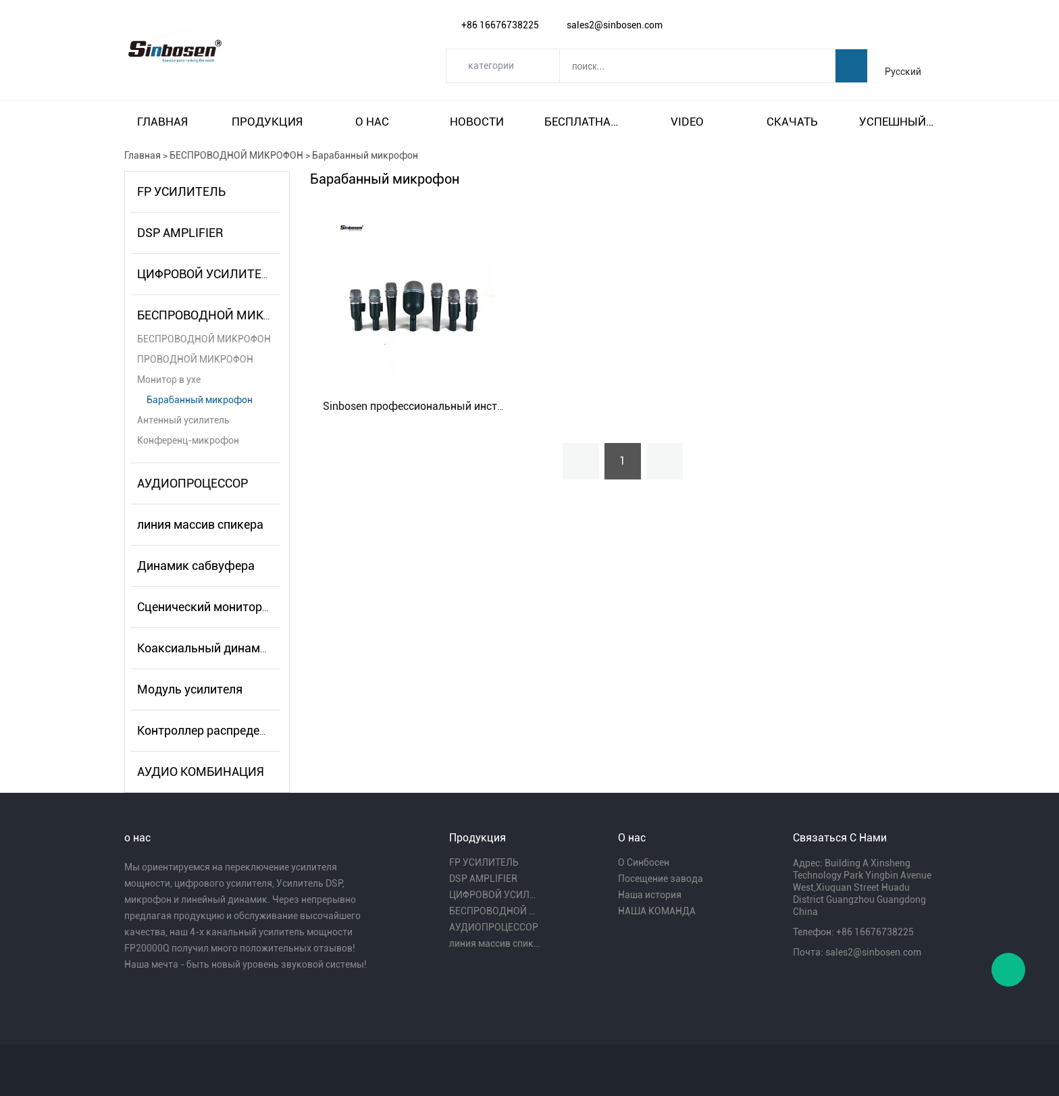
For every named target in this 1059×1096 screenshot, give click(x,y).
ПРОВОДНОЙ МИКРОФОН (195, 359)
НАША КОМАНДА (657, 911)
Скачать (792, 121)
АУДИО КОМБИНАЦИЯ (200, 771)
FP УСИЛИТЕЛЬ (181, 191)
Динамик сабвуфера (196, 565)
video (687, 121)
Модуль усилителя (189, 689)
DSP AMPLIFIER (180, 233)
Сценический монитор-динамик (227, 607)
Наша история (649, 894)
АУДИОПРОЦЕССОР (192, 483)
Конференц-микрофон (188, 440)
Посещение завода (660, 878)
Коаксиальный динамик (205, 648)
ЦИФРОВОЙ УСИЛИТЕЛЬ (207, 274)
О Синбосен (643, 862)
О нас (372, 121)
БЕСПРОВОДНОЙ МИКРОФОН (236, 155)
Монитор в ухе (169, 379)
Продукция (267, 121)
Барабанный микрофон (365, 155)
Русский (903, 71)
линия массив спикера (200, 524)
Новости (477, 121)
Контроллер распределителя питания (242, 730)
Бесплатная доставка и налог (582, 121)
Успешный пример (897, 121)
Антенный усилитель (183, 420)
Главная (162, 121)
